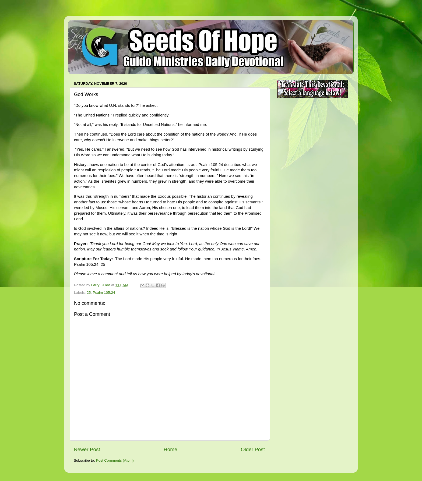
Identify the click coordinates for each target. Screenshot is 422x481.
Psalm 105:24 (104, 293)
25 (89, 293)
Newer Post (87, 449)
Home (170, 449)
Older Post (253, 449)
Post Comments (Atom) (115, 460)
